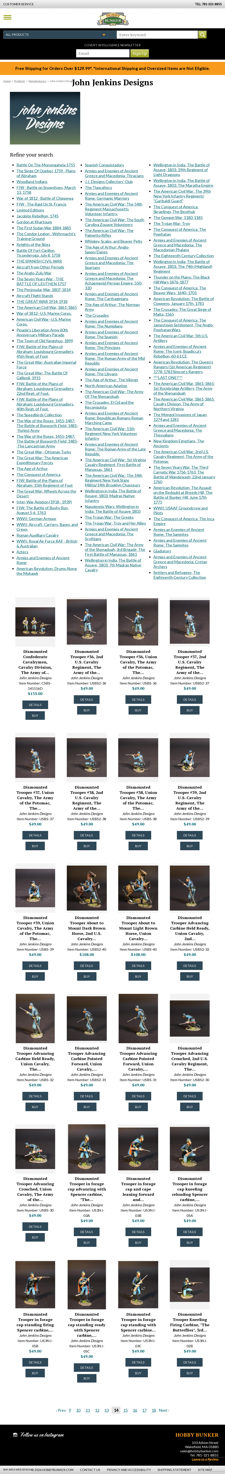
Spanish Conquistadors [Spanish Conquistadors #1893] (104, 164)
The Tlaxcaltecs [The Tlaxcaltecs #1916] (98, 187)
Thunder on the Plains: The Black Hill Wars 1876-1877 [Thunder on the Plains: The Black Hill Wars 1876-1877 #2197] (181, 279)
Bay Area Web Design (17, 1469)
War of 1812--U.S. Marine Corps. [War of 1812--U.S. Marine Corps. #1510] (44, 313)
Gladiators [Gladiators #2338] (162, 551)
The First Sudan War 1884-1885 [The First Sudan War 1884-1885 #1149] (43, 227)
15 (125, 1410)
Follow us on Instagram (42, 1434)
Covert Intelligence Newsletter (112, 45)
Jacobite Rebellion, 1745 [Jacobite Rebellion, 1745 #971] (37, 216)
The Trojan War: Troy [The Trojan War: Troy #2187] (171, 223)
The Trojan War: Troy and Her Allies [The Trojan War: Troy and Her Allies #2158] (115, 523)
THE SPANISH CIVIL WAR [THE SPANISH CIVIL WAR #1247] (39, 261)
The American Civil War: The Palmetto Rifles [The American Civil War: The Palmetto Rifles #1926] (109, 233)
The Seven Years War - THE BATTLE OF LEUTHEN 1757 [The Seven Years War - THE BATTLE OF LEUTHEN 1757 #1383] (41, 281)
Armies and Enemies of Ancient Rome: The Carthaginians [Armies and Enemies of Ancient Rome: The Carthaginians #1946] (111, 296)
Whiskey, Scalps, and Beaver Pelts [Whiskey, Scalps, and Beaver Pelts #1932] (113, 241)
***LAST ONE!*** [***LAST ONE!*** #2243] (168, 377)
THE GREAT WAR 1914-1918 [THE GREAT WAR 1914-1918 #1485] (41, 301)
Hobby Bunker (113, 19)
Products (19, 81)
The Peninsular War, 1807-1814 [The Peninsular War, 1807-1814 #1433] (43, 289)
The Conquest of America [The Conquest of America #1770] (38, 474)
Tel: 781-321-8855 (204, 1455)
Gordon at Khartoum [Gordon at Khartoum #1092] (34, 221)
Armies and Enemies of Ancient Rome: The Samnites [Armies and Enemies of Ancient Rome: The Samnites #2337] (180, 542)
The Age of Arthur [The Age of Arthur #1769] (32, 468)
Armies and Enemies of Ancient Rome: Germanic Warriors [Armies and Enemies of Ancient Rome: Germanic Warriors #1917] (111, 196)
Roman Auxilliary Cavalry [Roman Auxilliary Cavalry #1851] (37, 535)
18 (154, 1410)
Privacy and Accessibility (129, 1470)
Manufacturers (37, 81)
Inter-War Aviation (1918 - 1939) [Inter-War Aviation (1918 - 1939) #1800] (44, 501)
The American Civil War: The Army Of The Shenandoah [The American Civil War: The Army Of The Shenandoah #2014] (114, 394)
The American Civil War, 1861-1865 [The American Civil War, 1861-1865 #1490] (46, 307)
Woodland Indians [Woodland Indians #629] (31, 181)
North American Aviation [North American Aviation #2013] (106, 385)
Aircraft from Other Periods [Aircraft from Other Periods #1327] (40, 267)
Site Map (205, 1470)
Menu (7, 17)
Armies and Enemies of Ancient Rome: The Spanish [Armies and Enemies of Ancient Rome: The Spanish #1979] (111, 334)
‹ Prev (61, 1410)
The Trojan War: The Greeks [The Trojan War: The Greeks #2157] (109, 517)
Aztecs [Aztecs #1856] (22, 551)
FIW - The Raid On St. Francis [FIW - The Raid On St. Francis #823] (41, 204)
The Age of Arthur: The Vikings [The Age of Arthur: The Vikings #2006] (111, 379)
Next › (164, 1410)
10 (78, 1410)
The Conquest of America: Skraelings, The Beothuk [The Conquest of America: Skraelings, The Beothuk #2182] (175, 209)
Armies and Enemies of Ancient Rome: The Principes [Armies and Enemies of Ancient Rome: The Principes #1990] (111, 345)
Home (7, 81)
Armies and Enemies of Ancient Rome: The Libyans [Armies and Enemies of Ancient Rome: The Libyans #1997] (111, 371)
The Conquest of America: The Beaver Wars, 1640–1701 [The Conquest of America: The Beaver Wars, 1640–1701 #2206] (179, 290)
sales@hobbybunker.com (199, 1451)
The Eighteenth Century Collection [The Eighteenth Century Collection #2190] (183, 255)
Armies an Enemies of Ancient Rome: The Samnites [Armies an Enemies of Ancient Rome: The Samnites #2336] (178, 532)
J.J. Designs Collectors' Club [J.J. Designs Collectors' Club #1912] (109, 181)
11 (87, 1410)
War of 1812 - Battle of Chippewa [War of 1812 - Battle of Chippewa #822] (44, 198)
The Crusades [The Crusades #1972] (97, 315)
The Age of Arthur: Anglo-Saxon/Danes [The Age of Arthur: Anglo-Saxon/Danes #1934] (107, 249)
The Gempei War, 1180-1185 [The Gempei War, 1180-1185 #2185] (178, 217)
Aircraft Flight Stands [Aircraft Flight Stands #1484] (34, 295)
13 (106, 1410)
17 (144, 1410)
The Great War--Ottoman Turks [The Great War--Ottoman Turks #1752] (43, 451)
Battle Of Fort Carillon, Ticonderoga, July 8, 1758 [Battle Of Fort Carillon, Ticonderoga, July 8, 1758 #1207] (38, 253)
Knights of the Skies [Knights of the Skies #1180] (33, 244)
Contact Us (90, 1470)
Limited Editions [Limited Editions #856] (30, 210)
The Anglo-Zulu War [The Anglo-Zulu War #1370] (33, 273)
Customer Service (18, 4)
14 (116, 1410)
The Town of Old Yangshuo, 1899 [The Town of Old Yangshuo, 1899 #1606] (44, 340)
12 (97, 1410)
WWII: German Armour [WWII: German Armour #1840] (36, 518)
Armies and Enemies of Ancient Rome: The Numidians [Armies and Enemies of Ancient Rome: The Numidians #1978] (111, 323)
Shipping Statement (174, 1470)
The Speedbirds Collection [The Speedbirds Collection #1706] (39, 414)
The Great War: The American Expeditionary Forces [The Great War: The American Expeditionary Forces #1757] (42, 460)
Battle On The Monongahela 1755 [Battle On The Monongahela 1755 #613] (45, 164)
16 (135, 1410)
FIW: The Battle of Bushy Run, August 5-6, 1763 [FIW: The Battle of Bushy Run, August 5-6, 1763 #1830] (42, 510)
